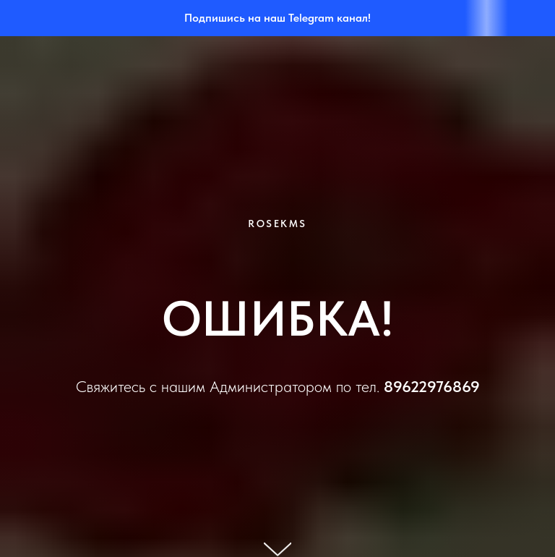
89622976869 (432, 386)
